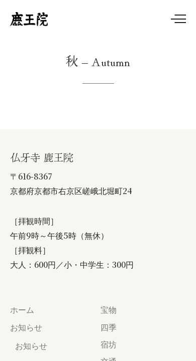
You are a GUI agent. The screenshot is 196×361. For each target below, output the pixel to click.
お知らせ (26, 327)
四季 (109, 327)
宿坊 (109, 344)
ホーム (22, 309)
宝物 (109, 309)
